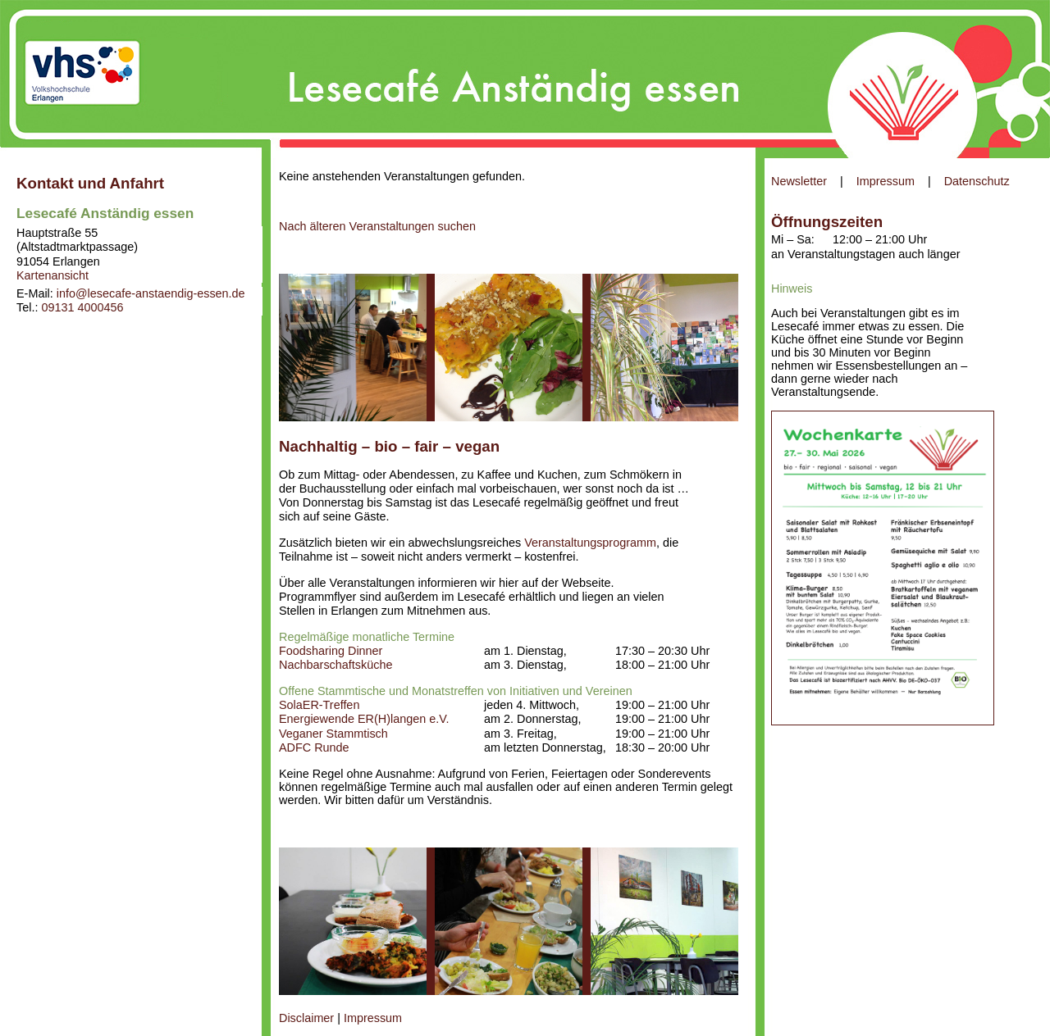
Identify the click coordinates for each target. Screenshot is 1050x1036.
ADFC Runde (314, 747)
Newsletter (799, 181)
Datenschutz (977, 181)
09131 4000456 (82, 307)
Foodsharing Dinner (330, 650)
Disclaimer (306, 1018)
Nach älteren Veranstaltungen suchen (377, 226)
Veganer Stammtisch (333, 733)
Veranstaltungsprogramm (590, 542)
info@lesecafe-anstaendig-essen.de (151, 293)
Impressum (885, 181)
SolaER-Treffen (319, 704)
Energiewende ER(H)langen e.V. (364, 718)
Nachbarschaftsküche (335, 664)
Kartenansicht (52, 275)
